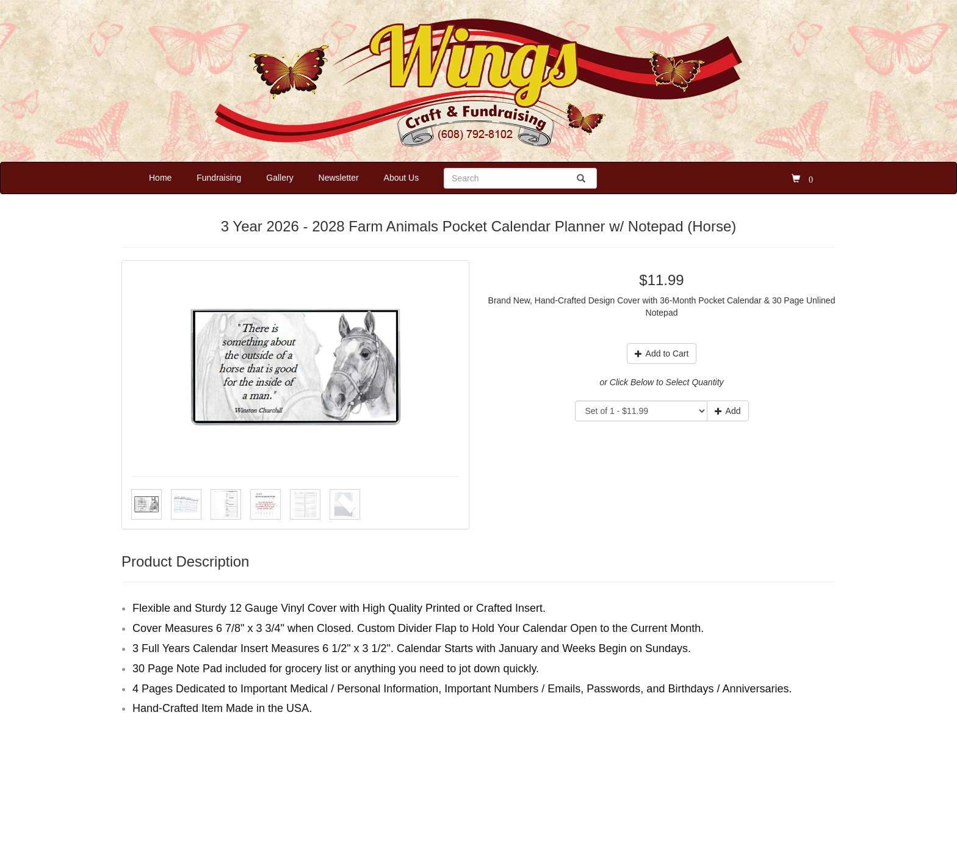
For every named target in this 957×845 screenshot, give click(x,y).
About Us (401, 178)
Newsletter (339, 178)
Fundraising (219, 178)
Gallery (279, 178)
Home (160, 178)
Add (728, 411)
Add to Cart (662, 353)
